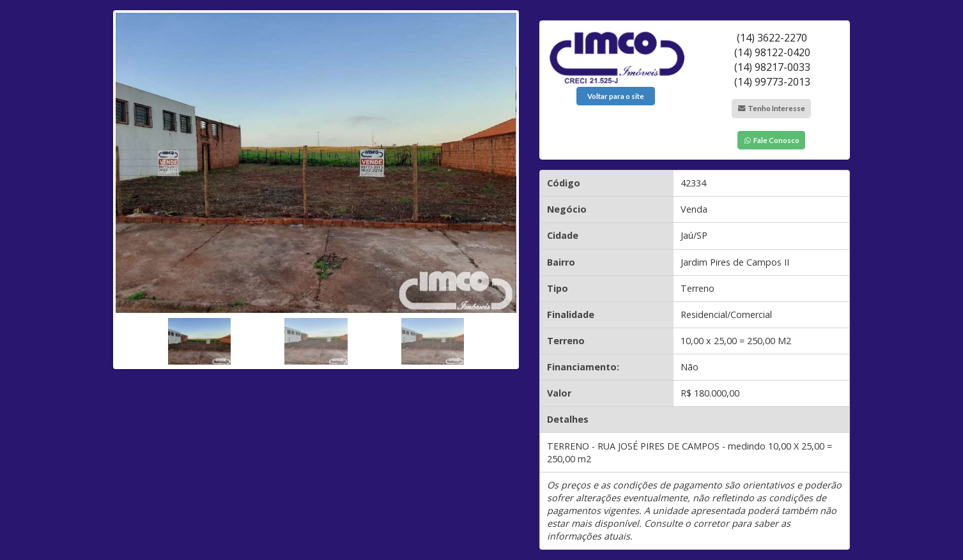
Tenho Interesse (771, 108)
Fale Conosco (771, 140)
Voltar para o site (615, 96)
